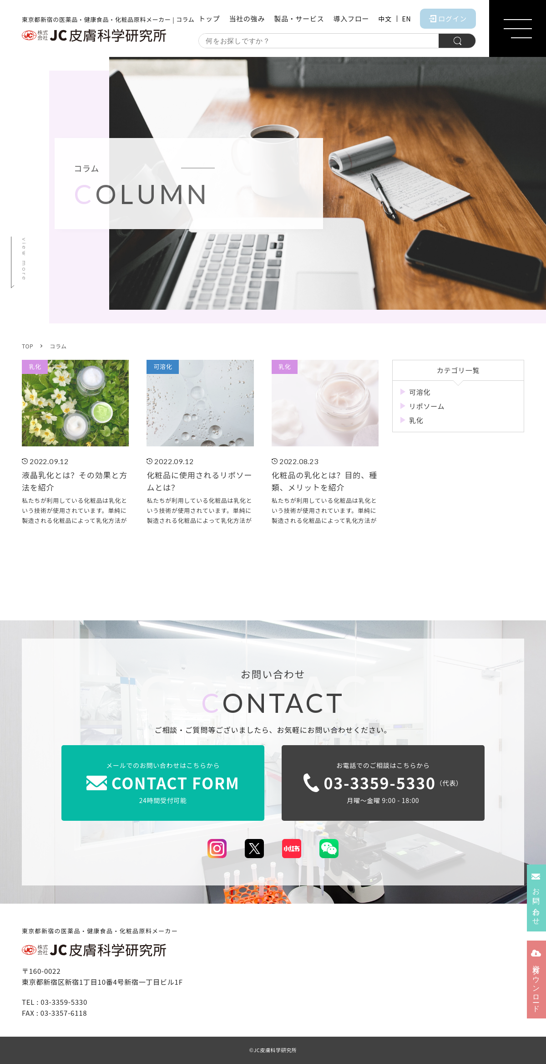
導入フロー (351, 18)
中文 (384, 18)
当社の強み (247, 18)
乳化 (416, 420)
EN (406, 18)
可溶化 (419, 392)
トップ (209, 18)
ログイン (448, 18)
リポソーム (427, 406)
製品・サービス (299, 18)
